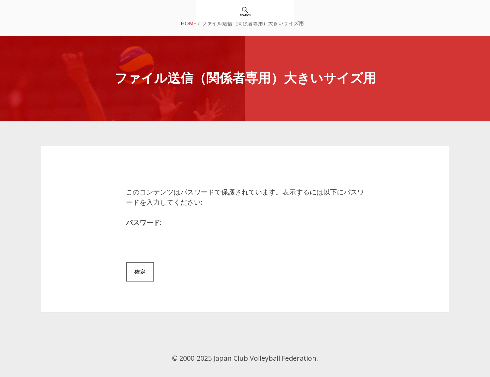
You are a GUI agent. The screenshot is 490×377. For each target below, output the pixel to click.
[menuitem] (245, 11)
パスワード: (245, 235)
